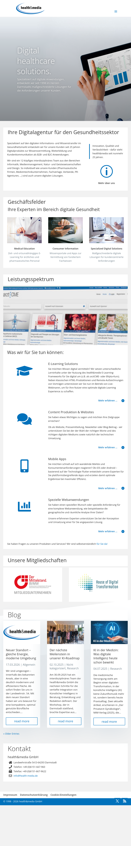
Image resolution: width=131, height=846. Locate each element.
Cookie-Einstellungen (63, 836)
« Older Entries (11, 774)
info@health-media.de (26, 816)
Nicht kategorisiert (61, 707)
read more (21, 762)
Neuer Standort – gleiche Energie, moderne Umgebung (21, 695)
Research (73, 709)
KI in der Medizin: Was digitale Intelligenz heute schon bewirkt (106, 697)
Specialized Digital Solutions (106, 257)
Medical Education (24, 248)
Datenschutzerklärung (34, 836)
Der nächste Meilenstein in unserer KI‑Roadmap (65, 695)
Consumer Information (65, 257)
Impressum (10, 836)
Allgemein (29, 705)
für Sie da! (102, 552)
